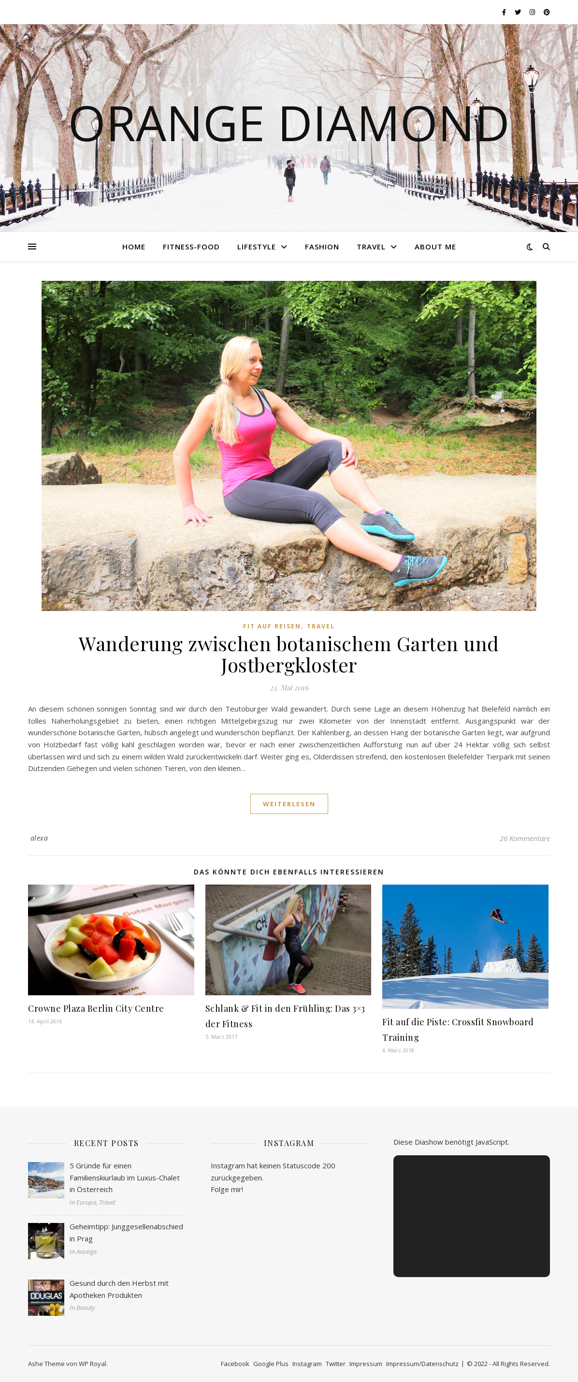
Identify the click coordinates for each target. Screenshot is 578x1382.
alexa (39, 838)
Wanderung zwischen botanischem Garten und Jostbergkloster (289, 653)
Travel (371, 246)
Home (133, 246)
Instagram (307, 1363)
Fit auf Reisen (272, 626)
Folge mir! (227, 1189)
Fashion (322, 246)
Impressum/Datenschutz (422, 1363)
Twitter (336, 1363)
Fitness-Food (191, 246)
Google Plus (271, 1363)
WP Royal (92, 1363)
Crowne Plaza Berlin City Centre (96, 1008)
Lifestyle (256, 246)
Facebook (235, 1363)
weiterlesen (289, 804)
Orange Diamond (289, 122)
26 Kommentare (525, 838)
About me (435, 246)
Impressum (365, 1363)
